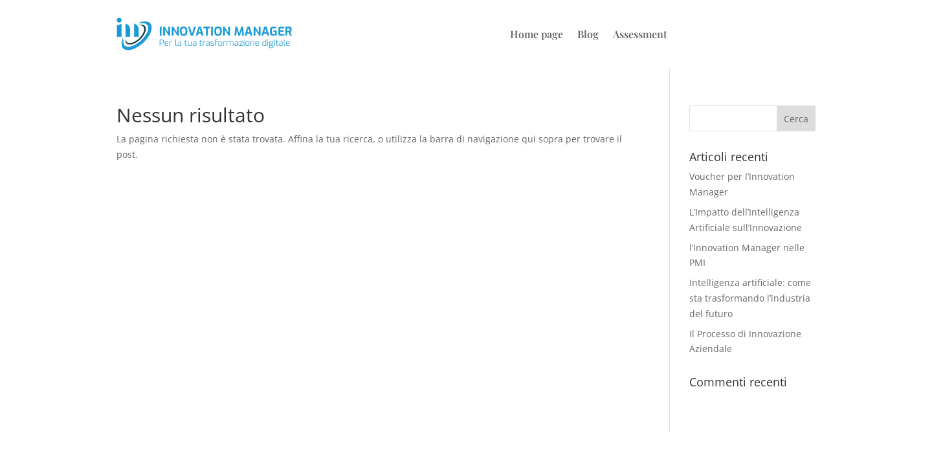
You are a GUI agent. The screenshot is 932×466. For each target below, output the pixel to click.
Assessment (640, 35)
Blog (588, 35)
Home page (536, 35)
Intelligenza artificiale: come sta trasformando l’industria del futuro (750, 298)
